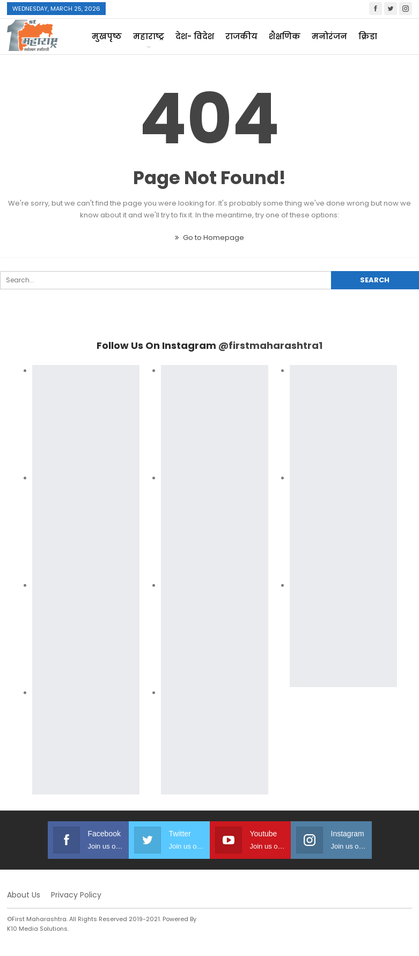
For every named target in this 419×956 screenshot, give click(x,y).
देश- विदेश (194, 36)
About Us (23, 894)
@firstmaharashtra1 (270, 345)
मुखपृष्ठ (107, 36)
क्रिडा (367, 36)
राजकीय (241, 36)
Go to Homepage (209, 237)
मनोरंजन (329, 36)
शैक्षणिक (284, 36)
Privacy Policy (76, 894)
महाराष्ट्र (148, 36)
